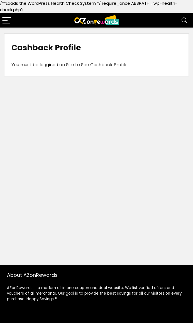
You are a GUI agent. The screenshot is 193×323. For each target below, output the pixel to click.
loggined (48, 64)
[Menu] (6, 20)
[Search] (184, 20)
